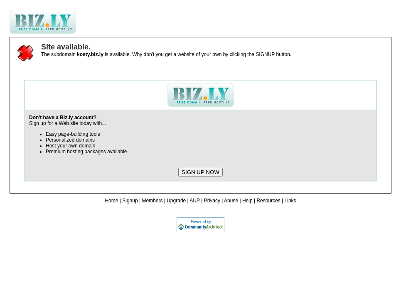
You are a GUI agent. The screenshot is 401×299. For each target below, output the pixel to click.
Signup (130, 200)
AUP (194, 200)
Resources (268, 200)
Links (290, 200)
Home (111, 200)
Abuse (231, 200)
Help (247, 200)
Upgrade (176, 200)
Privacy (212, 200)
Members (152, 200)
